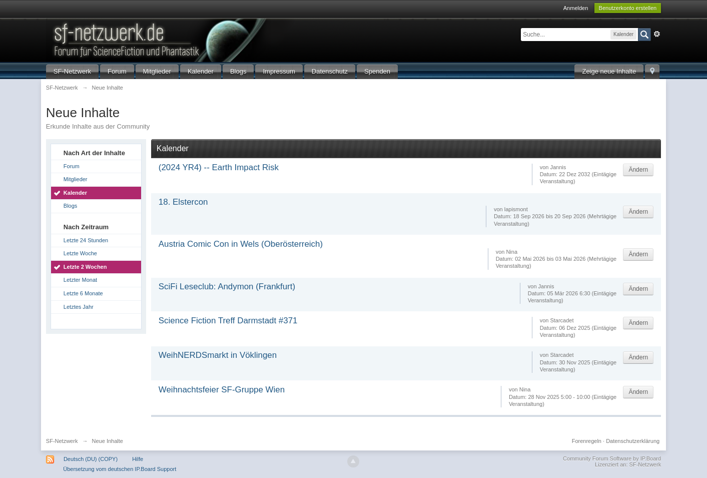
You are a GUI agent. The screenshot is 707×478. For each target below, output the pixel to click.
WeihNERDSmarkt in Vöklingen (218, 355)
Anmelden (575, 8)
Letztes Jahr (79, 307)
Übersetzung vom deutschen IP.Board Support (119, 469)
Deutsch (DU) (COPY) (91, 459)
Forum (117, 71)
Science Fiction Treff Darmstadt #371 (228, 320)
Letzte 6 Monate (83, 293)
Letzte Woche (80, 253)
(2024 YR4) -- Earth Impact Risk (219, 167)
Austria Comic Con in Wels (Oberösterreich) (241, 244)
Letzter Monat (80, 280)
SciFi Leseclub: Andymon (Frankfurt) (227, 286)
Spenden (377, 71)
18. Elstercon (183, 202)
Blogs (238, 71)
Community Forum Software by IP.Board (612, 458)
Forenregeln (586, 441)
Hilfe (137, 459)
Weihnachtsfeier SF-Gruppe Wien (222, 389)
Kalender (201, 71)
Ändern (638, 169)
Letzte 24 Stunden (86, 240)
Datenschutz (330, 71)
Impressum (279, 71)
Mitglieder (157, 71)
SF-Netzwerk (72, 71)
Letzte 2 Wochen (85, 267)
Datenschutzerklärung (632, 441)
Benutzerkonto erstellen (628, 8)
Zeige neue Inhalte (609, 71)
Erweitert (657, 34)
